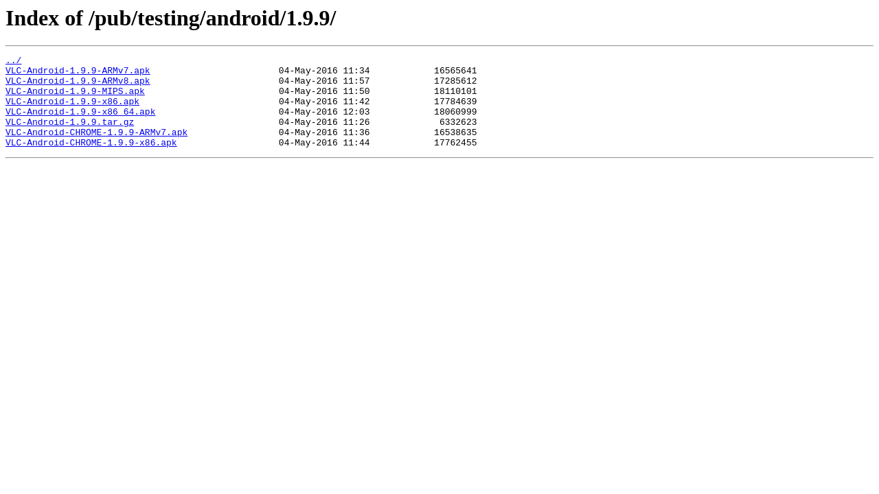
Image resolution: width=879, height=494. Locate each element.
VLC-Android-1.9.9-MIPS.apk (75, 99)
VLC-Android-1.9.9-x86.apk (72, 111)
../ (13, 62)
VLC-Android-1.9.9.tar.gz (69, 136)
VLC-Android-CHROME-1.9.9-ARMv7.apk (96, 148)
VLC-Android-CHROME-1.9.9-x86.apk (91, 160)
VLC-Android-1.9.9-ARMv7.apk (77, 74)
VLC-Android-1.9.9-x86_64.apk (80, 123)
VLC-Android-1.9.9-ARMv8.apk (77, 86)
